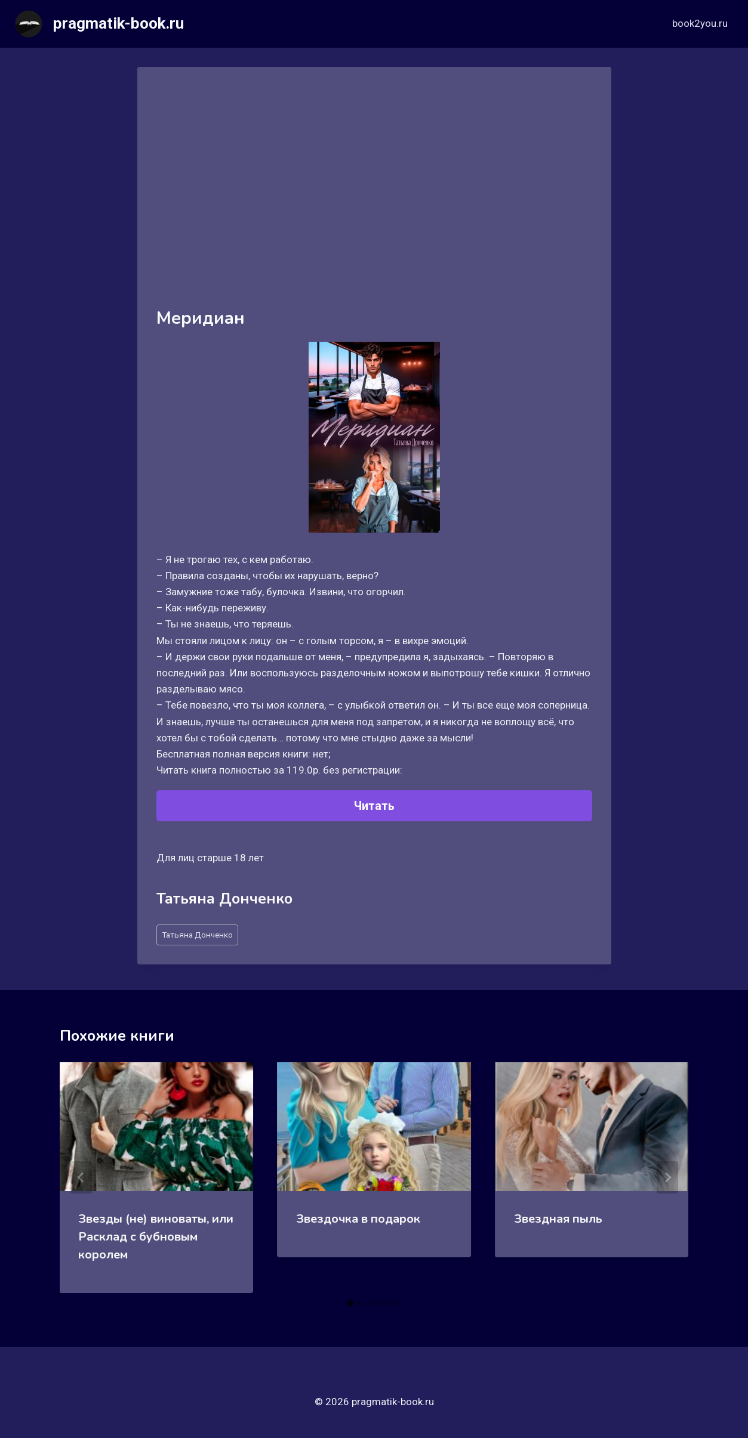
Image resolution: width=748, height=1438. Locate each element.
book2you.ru (700, 23)
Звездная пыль (558, 1219)
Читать (374, 806)
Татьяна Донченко (197, 934)
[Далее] (667, 1177)
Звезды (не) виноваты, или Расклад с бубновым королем (156, 1237)
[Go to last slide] (81, 1177)
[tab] (350, 1303)
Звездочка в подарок (358, 1219)
